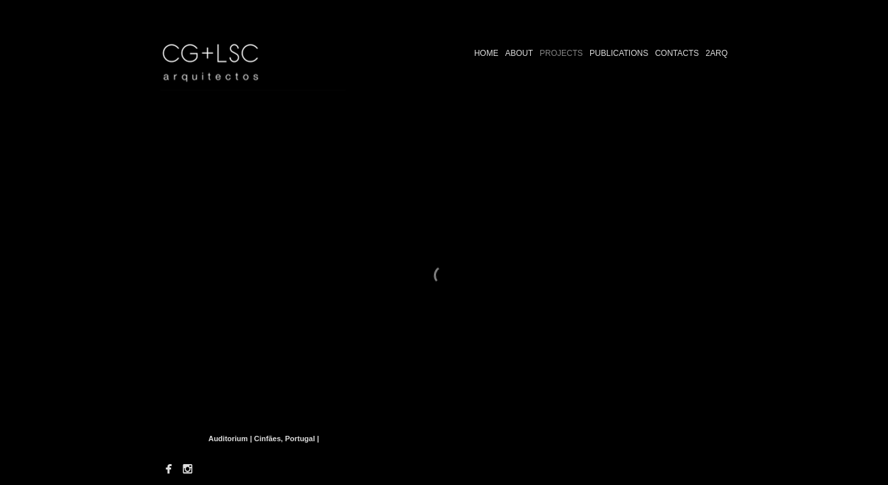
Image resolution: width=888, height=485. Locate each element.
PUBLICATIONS (619, 53)
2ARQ (716, 53)
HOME (486, 53)
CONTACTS (677, 53)
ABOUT (519, 53)
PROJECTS (561, 53)
